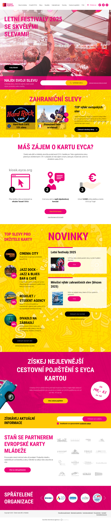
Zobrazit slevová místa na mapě (98, 83)
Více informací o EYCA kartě (55, 217)
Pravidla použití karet (64, 513)
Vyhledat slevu (78, 83)
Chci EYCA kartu (55, 211)
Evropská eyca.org (102, 515)
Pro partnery (97, 513)
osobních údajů (85, 423)
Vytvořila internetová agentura (51, 520)
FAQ (83, 5)
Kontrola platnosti (88, 513)
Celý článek (13, 67)
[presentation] (66, 114)
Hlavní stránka (22, 5)
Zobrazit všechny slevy (86, 129)
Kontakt (104, 513)
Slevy (40, 5)
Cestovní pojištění (74, 5)
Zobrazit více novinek (77, 314)
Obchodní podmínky (76, 513)
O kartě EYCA (33, 5)
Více (74, 264)
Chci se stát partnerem (17, 470)
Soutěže (47, 5)
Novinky (64, 5)
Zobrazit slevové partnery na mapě (24, 345)
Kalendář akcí (56, 5)
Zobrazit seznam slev (24, 341)
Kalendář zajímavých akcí (77, 319)
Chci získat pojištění (55, 401)
